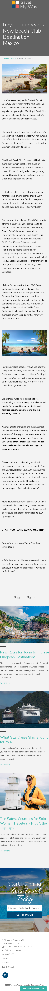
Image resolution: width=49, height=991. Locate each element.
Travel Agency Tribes (37, 985)
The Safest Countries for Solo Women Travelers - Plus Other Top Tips (24, 823)
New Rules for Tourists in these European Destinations (24, 654)
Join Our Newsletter (33, 988)
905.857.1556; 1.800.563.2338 (18, 946)
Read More (5, 683)
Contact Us (7, 958)
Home (6, 58)
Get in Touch (24, 914)
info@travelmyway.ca (12, 950)
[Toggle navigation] (43, 5)
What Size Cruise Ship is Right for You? (24, 739)
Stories (13, 58)
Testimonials (8, 967)
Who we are (8, 954)
